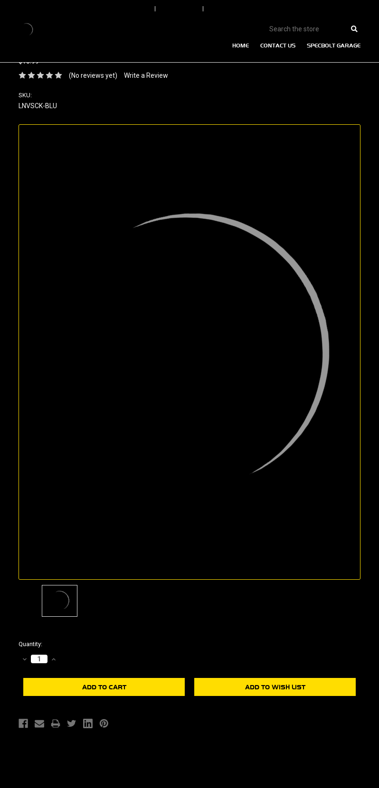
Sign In (142, 9)
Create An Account (236, 9)
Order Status (180, 9)
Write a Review (146, 75)
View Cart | (317, 9)
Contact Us (277, 45)
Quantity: (30, 644)
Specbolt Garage (333, 45)
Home (240, 45)
